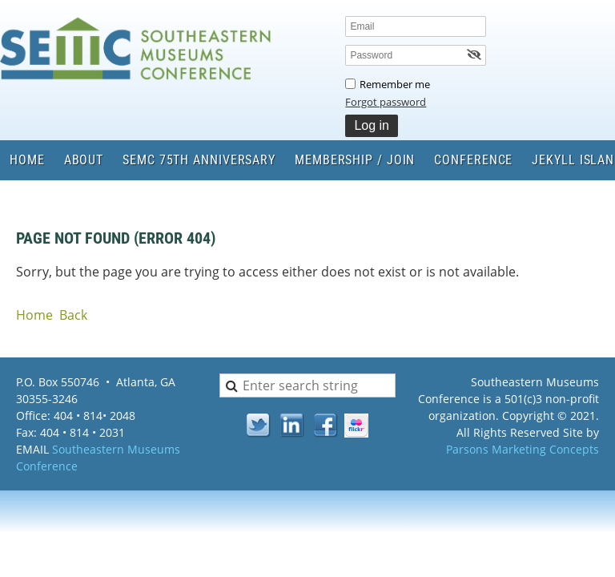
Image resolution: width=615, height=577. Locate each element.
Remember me (395, 84)
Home (34, 315)
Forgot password (385, 102)
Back (73, 315)
